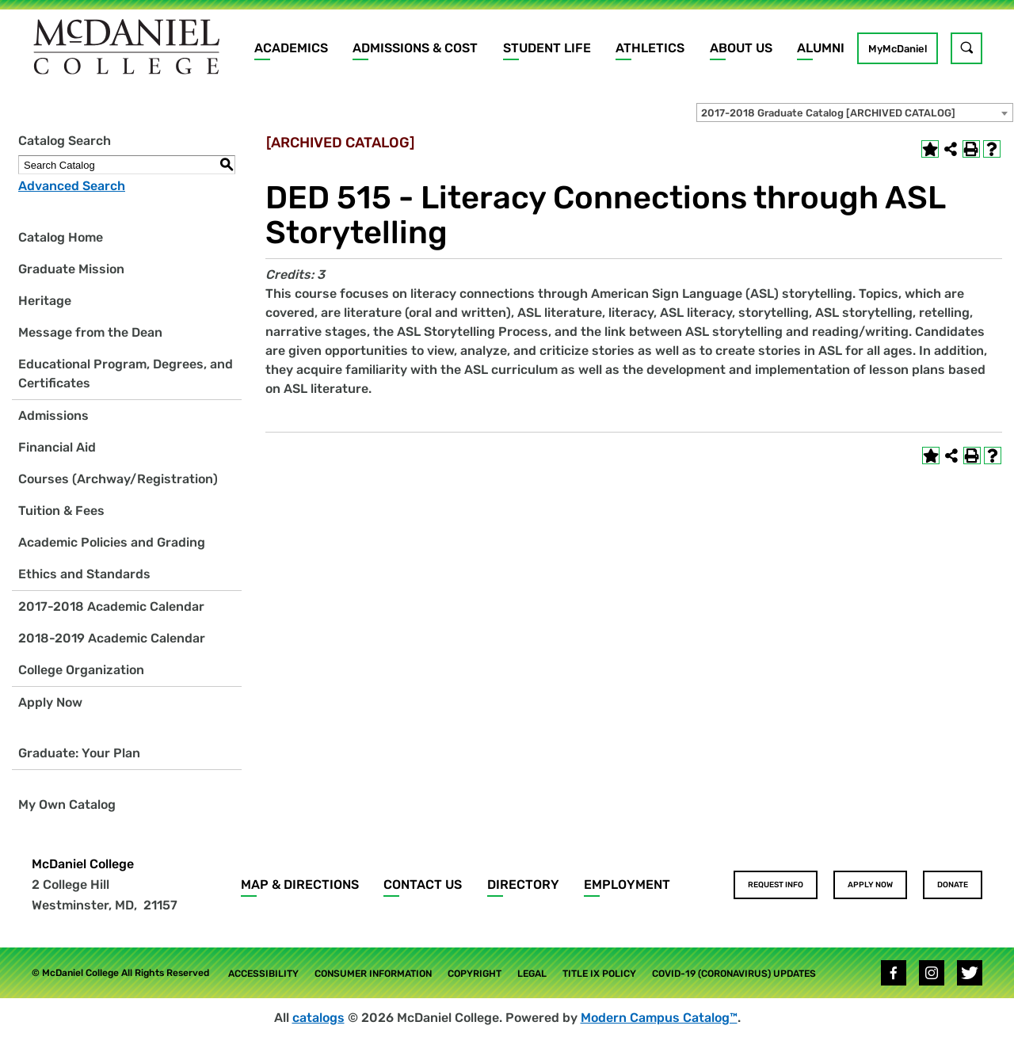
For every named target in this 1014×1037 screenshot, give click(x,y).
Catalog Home (60, 237)
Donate (952, 885)
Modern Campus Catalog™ (659, 1017)
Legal (532, 973)
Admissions (53, 415)
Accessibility (263, 973)
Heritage (44, 300)
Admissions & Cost (415, 47)
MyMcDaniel (897, 49)
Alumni (820, 47)
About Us (741, 47)
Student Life (547, 47)
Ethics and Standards (84, 573)
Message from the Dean (90, 332)
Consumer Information (373, 973)
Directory (523, 884)
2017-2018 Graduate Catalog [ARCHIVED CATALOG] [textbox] (828, 113)
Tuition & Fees (61, 510)
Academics (291, 47)
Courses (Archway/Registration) (118, 478)
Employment (627, 884)
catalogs (318, 1017)
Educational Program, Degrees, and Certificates (125, 373)
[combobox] (854, 112)
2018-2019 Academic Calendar (111, 638)
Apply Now (50, 702)
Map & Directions (300, 884)
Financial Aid (57, 447)
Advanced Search (71, 185)
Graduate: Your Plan (79, 753)
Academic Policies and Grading (111, 542)
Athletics (650, 47)
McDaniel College (83, 863)
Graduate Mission (71, 268)
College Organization (81, 669)
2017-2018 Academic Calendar (111, 606)
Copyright (474, 973)
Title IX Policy (599, 973)
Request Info (775, 885)
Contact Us (422, 884)
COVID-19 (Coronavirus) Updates (734, 973)
